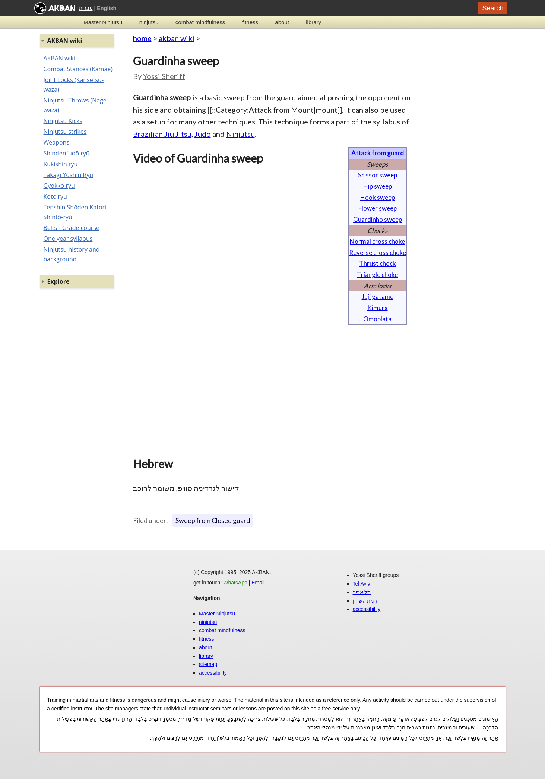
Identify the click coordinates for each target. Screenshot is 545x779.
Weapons (57, 142)
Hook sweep (377, 197)
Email (257, 583)
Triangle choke (377, 274)
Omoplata (377, 319)
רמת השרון (365, 601)
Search (492, 8)
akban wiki (176, 38)
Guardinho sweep (377, 219)
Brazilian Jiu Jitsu (162, 133)
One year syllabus (68, 238)
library (313, 22)
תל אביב (362, 592)
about (282, 22)
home (142, 38)
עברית (86, 8)
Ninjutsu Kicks (63, 121)
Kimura (377, 308)
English (106, 8)
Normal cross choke (377, 241)
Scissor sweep (377, 175)
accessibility (213, 673)
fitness (250, 22)
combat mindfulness (200, 22)
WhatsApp (235, 583)
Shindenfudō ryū (67, 153)
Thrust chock (377, 263)
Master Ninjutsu (102, 22)
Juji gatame (377, 296)
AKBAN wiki (59, 58)
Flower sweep (377, 208)
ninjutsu (149, 22)
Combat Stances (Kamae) (78, 69)
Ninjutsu (240, 133)
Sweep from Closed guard (212, 520)
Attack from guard (377, 153)
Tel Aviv (361, 584)
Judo (202, 133)
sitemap (208, 664)
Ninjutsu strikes (65, 131)
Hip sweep (377, 186)
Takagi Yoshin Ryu (69, 175)
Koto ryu (55, 196)
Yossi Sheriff (164, 76)
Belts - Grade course (71, 228)
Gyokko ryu (59, 186)
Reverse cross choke (377, 252)
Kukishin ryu (61, 164)
